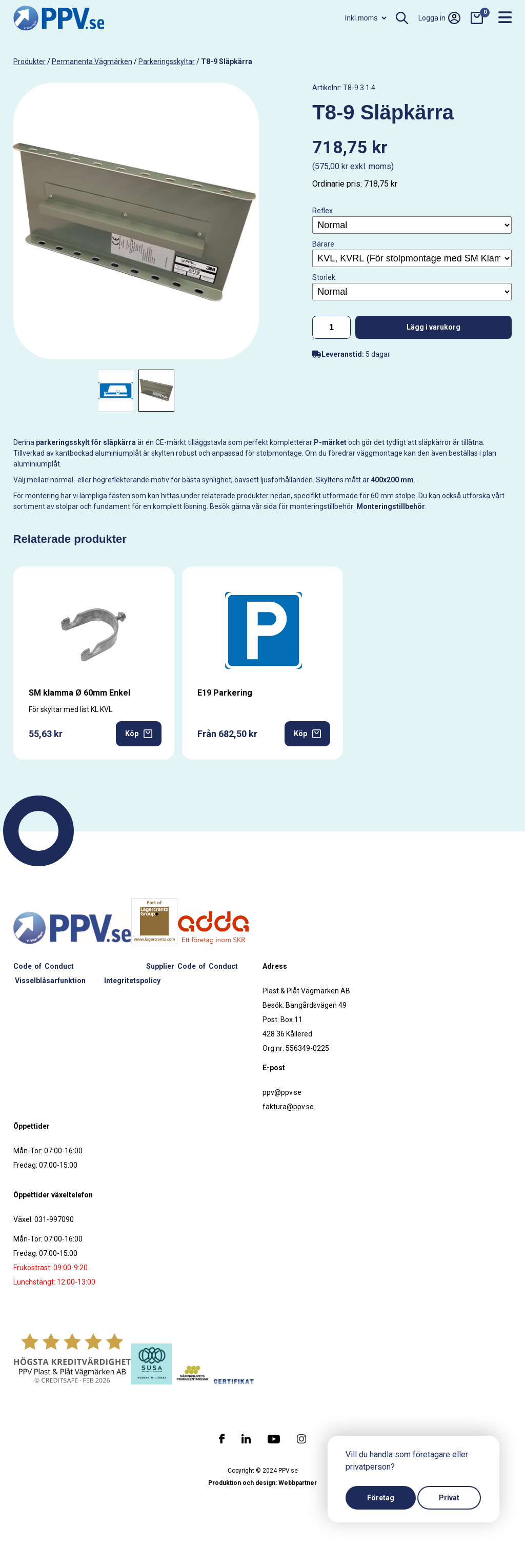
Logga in (439, 18)
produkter (29, 61)
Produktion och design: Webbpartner (262, 1482)
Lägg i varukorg (433, 327)
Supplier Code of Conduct (192, 966)
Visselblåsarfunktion (50, 980)
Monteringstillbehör (390, 506)
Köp (138, 733)
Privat (449, 1498)
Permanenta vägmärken (92, 61)
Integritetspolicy (132, 980)
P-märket (330, 442)
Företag (380, 1498)
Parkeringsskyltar (166, 61)
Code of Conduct (43, 966)
